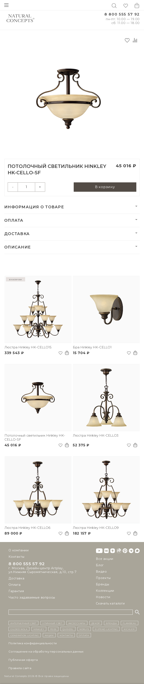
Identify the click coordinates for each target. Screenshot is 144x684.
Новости (103, 597)
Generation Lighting (24, 635)
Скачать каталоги (110, 603)
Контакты (16, 557)
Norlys (84, 629)
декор (95, 623)
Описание (17, 247)
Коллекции (105, 591)
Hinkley (38, 629)
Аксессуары (76, 623)
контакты (66, 635)
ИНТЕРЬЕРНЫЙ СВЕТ (23, 623)
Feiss (53, 629)
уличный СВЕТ (52, 623)
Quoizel (67, 629)
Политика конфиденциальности (33, 643)
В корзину (105, 187)
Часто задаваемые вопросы (32, 597)
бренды (111, 623)
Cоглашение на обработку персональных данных (46, 651)
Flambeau (129, 623)
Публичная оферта (23, 659)
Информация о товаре (34, 207)
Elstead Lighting (106, 629)
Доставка (17, 233)
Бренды (102, 584)
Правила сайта (20, 668)
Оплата (13, 220)
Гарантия (16, 591)
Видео (101, 571)
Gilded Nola (18, 629)
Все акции (104, 559)
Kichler (129, 629)
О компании (19, 550)
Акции (49, 635)
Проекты (103, 578)
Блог (100, 565)
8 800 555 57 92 (122, 14)
